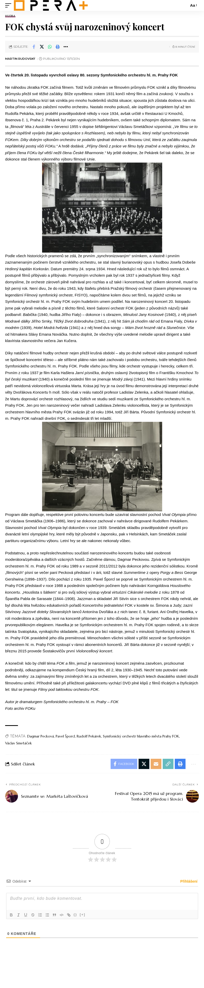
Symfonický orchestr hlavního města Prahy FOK (141, 736)
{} (75, 914)
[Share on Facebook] (33, 47)
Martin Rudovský (20, 59)
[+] (82, 914)
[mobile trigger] (9, 5)
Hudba (10, 16)
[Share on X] (41, 47)
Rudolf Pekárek (89, 736)
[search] (184, 5)
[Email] (156, 764)
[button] (57, 47)
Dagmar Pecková (40, 736)
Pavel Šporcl (65, 736)
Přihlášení (188, 881)
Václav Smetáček (18, 743)
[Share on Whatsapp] (49, 47)
